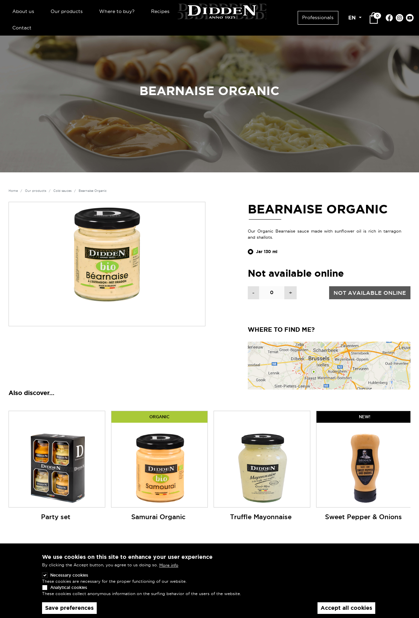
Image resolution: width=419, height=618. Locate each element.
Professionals (318, 17)
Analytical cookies (68, 587)
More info (168, 565)
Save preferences (69, 608)
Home (13, 191)
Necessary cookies (69, 575)
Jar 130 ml (267, 251)
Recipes (160, 11)
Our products (67, 11)
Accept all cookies (346, 608)
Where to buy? (117, 11)
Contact (21, 27)
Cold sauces (62, 191)
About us (23, 11)
